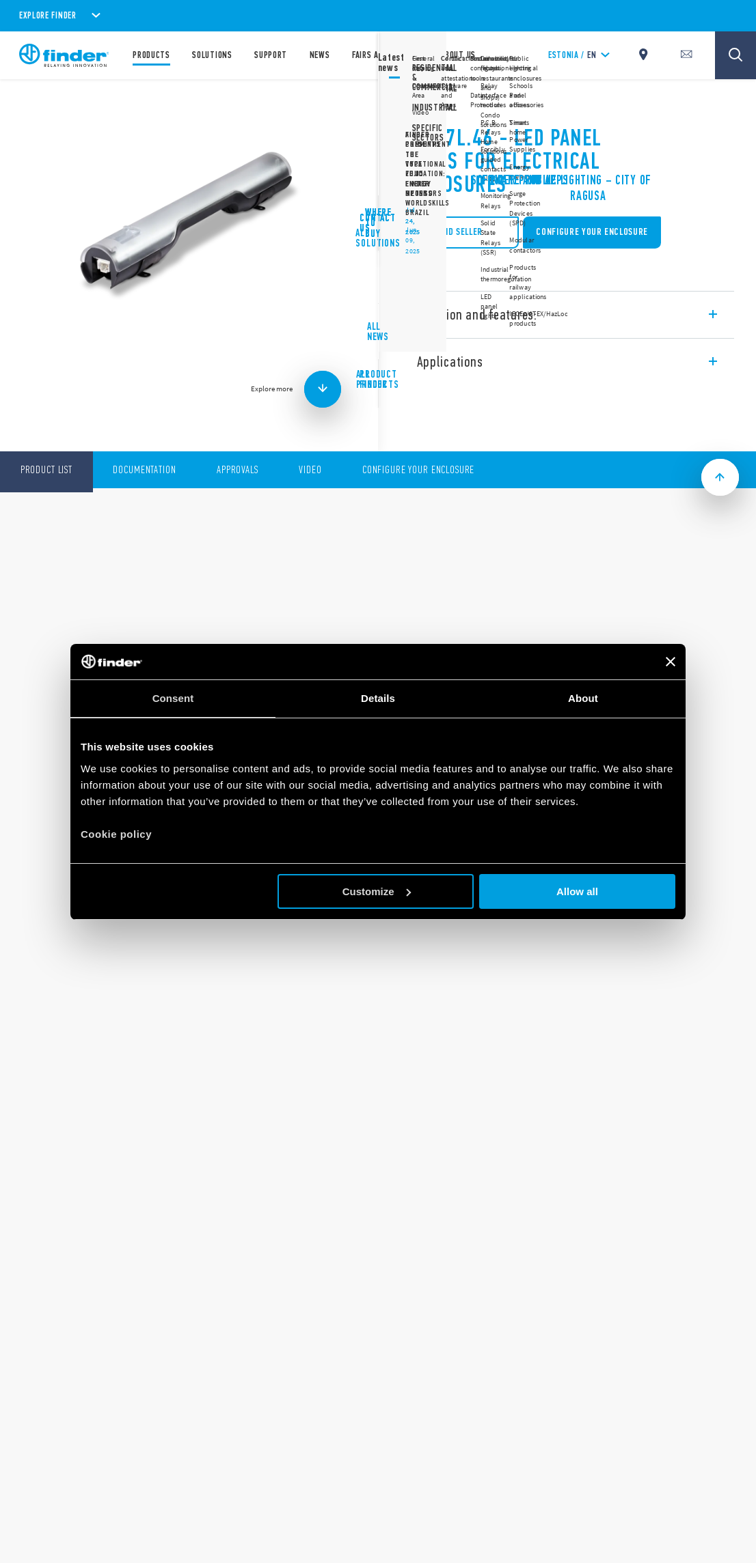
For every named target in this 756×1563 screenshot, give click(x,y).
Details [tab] (378, 698)
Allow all (577, 891)
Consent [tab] (173, 698)
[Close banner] (670, 661)
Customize (376, 891)
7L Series (417, 102)
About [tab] (583, 698)
